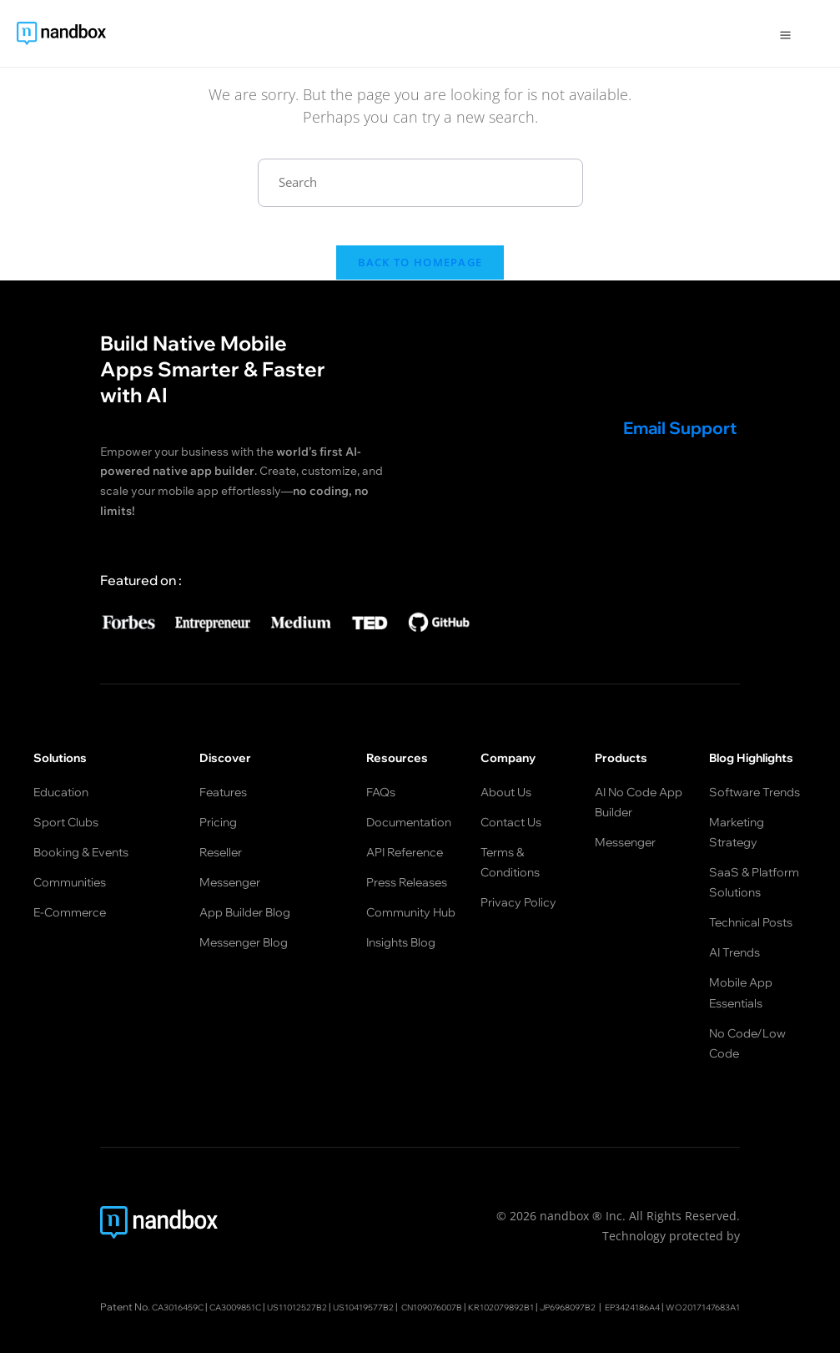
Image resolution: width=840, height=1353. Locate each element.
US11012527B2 (354, 1252)
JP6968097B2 (671, 1252)
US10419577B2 (430, 1252)
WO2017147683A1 (458, 1275)
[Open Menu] (785, 33)
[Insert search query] (420, 183)
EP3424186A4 (376, 1275)
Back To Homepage (420, 275)
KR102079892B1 (593, 1252)
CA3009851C (282, 1252)
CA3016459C (212, 1252)
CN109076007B (511, 1252)
